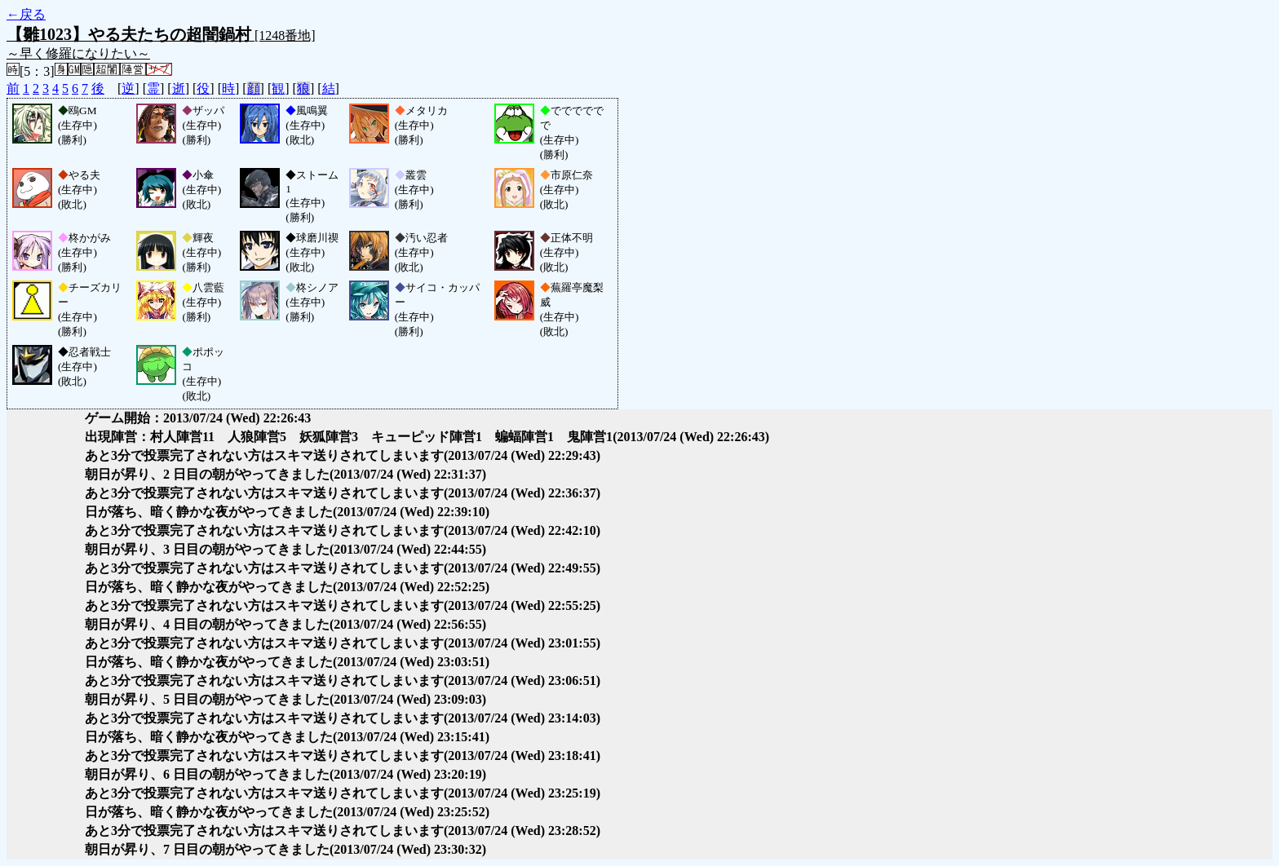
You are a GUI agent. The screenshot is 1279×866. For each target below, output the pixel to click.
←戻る (26, 14)
